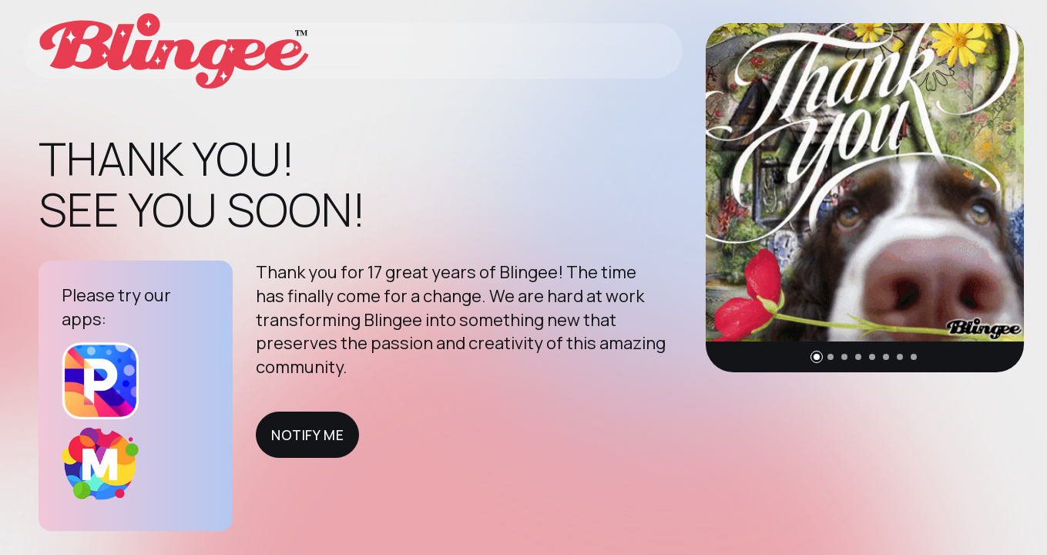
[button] (817, 357)
